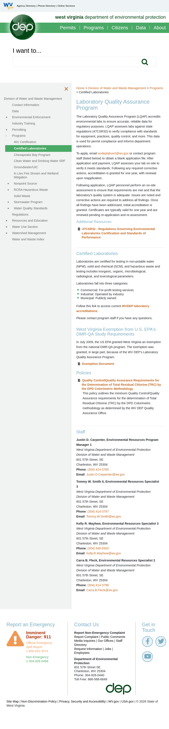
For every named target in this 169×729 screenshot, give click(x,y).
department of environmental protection (110, 17)
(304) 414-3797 (101, 516)
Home (84, 88)
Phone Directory (47, 6)
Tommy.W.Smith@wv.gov (107, 521)
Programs (94, 28)
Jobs (108, 659)
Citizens (120, 28)
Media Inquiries (84, 650)
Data (141, 28)
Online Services (66, 6)
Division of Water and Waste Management (121, 88)
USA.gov (127, 711)
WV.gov (113, 711)
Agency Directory (26, 6)
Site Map (12, 711)
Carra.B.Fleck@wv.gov (106, 600)
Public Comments (113, 646)
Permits (68, 28)
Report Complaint (86, 646)
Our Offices (106, 650)
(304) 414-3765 (101, 474)
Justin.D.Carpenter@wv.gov (109, 479)
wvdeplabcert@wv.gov (116, 153)
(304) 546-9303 (101, 558)
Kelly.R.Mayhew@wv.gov (107, 563)
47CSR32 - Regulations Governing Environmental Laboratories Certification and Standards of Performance (122, 238)
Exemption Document (102, 368)
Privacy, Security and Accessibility (82, 711)
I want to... (27, 50)
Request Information (88, 659)
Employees (82, 662)
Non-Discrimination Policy (39, 711)
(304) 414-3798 (101, 595)
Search (145, 62)
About (160, 28)
